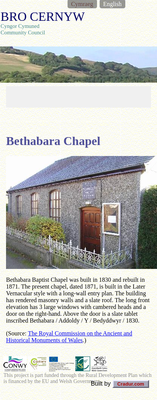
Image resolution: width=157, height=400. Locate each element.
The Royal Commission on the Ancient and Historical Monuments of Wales (69, 336)
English (112, 4)
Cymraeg (82, 4)
